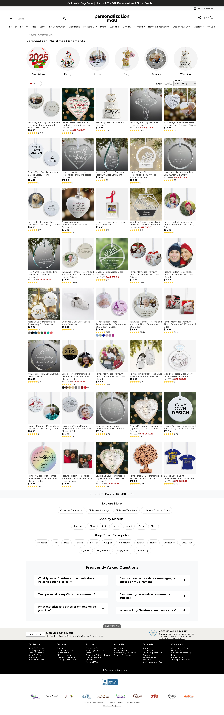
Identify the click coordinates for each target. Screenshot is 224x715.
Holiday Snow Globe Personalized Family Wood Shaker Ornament (143, 175)
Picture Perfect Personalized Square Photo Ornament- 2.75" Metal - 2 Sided (77, 478)
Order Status (63, 653)
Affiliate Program (65, 655)
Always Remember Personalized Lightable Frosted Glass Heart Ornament (146, 428)
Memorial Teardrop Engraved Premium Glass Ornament (110, 173)
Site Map (32, 657)
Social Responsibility (152, 653)
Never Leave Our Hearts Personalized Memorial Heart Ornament (76, 175)
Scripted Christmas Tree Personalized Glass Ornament (110, 427)
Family (68, 74)
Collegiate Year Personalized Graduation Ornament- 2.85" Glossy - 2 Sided (76, 376)
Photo (103, 26)
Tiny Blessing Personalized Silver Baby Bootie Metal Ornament (146, 375)
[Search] (41, 18)
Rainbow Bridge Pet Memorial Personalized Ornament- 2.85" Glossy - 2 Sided (43, 478)
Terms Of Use (92, 662)
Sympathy (139, 26)
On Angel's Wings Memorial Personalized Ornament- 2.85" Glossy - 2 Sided (77, 428)
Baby (42, 26)
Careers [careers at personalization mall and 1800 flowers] (146, 655)
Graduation (74, 26)
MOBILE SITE (109, 706)
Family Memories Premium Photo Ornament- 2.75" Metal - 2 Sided (180, 324)
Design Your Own (181, 26)
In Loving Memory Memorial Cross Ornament (144, 123)
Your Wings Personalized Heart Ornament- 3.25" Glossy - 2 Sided (180, 123)
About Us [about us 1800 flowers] (147, 648)
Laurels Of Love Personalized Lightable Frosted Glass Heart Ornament (110, 478)
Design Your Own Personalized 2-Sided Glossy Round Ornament (43, 175)
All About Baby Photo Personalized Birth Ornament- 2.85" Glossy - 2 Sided (111, 324)
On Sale (211, 26)
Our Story (118, 648)
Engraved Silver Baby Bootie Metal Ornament (76, 323)
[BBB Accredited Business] (110, 685)
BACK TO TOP (112, 626)
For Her (13, 26)
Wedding (114, 26)
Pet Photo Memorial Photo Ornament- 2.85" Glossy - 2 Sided (44, 223)
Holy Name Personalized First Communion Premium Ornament (42, 274)
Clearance (199, 26)
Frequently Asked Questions (94, 658)
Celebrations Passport (67, 657)
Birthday (127, 26)
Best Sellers (38, 74)
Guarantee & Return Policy (98, 655)
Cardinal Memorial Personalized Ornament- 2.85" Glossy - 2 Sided (44, 427)
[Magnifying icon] (64, 18)
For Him (24, 26)
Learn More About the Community (176, 637)
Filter (36, 83)
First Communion (56, 26)
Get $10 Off (35, 634)
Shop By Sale (34, 655)
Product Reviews (36, 659)
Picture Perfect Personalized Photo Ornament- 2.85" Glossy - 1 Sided (179, 274)
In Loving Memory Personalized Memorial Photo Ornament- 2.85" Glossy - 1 (146, 324)
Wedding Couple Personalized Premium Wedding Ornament (145, 223)
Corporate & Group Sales (125, 653)
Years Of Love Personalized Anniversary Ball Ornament (41, 323)
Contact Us (62, 648)
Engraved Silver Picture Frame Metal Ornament (111, 223)
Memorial (156, 74)
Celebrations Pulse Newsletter (180, 649)
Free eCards (177, 657)
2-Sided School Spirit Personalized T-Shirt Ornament (179, 477)
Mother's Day (90, 26)
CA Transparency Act (152, 662)
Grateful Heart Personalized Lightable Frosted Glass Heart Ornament (76, 125)
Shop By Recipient (37, 650)
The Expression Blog (180, 659)
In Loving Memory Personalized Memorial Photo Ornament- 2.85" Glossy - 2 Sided (44, 125)
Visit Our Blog (120, 650)
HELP (118, 706)
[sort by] (184, 83)
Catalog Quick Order (67, 659)
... (53, 332)
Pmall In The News (122, 655)
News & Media (149, 657)
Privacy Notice (96, 636)
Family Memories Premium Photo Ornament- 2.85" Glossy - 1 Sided (111, 376)
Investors (147, 659)
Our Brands (148, 650)
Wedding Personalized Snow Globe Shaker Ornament (178, 375)
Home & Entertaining (159, 26)
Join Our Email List (65, 650)
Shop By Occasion (37, 648)
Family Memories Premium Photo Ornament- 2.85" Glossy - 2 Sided (145, 274)
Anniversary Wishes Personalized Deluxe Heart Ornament (75, 225)
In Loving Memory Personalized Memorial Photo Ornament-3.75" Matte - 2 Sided (78, 274)
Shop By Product (36, 653)
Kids (34, 26)
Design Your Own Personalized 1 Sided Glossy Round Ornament (180, 427)
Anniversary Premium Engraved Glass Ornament (44, 375)
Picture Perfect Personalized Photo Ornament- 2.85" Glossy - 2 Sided (179, 225)
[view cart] (212, 17)
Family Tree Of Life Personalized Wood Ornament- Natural (146, 477)
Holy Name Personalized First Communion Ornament (178, 173)
